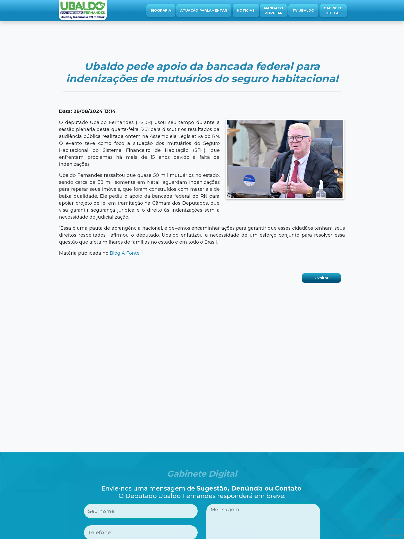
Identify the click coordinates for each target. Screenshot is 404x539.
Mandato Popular (273, 10)
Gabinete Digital (333, 10)
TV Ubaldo (303, 10)
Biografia (160, 10)
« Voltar (321, 278)
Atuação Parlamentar (203, 10)
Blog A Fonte (125, 253)
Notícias (246, 10)
